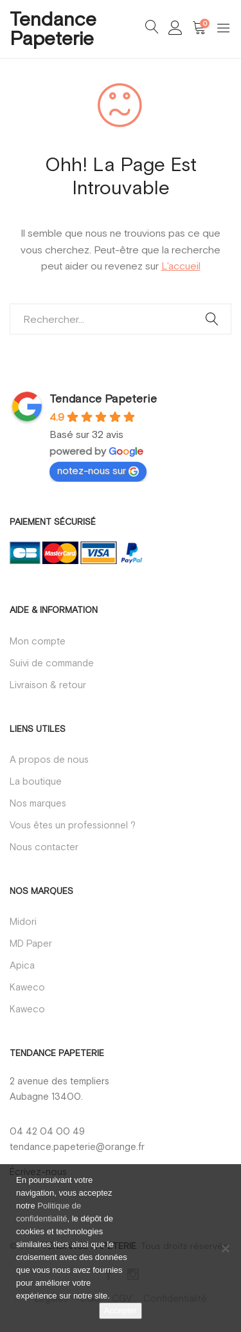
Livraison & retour (48, 684)
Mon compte (38, 640)
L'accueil (181, 265)
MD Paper (31, 943)
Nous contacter (44, 846)
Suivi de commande (52, 662)
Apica (22, 965)
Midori (23, 921)
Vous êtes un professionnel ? (73, 824)
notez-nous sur (98, 470)
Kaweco (27, 986)
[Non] (225, 1248)
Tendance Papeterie (53, 29)
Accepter (120, 1310)
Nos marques (38, 803)
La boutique (36, 781)
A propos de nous (49, 759)
